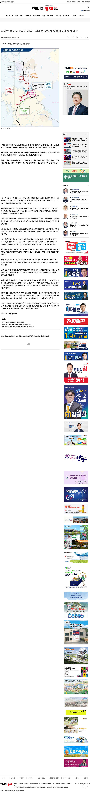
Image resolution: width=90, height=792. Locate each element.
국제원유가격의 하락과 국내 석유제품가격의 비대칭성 (79, 192)
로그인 (78, 2)
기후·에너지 (9, 15)
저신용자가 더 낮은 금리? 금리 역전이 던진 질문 (79, 209)
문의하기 (86, 778)
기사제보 (74, 2)
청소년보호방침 (66, 778)
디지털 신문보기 (86, 10)
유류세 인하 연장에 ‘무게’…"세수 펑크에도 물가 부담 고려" (16, 325)
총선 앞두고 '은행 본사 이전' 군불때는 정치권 (13, 322)
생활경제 (28, 15)
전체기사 (81, 15)
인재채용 (13, 778)
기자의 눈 (74, 231)
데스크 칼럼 (74, 223)
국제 (43, 15)
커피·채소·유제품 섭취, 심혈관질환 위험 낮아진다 (75, 177)
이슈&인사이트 (75, 214)
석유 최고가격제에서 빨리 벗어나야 (79, 200)
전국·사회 (66, 15)
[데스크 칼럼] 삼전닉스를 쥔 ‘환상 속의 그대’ (79, 225)
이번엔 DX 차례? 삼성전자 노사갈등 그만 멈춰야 (79, 234)
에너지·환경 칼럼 (75, 189)
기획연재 (73, 15)
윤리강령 (30, 778)
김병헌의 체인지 (75, 206)
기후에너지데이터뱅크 (8, 2)
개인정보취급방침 (41, 778)
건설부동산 (36, 15)
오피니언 (58, 15)
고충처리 (77, 778)
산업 (21, 15)
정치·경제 (50, 15)
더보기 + (87, 185)
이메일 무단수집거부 (54, 778)
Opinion (65, 185)
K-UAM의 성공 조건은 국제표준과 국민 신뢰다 (79, 217)
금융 (16, 15)
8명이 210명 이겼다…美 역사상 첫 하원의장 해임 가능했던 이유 (18, 327)
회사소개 (4, 778)
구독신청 (69, 2)
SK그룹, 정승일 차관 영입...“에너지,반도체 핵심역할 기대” (77, 87)
